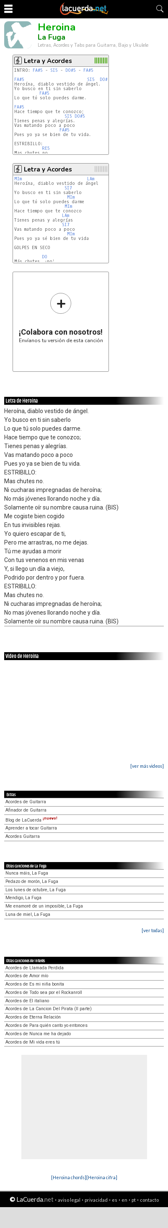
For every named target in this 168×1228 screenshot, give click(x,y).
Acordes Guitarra (22, 836)
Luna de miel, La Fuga (27, 914)
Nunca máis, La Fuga (26, 873)
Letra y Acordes (48, 61)
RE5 (46, 148)
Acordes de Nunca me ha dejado (38, 1033)
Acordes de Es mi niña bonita (34, 984)
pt (134, 1200)
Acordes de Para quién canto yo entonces (46, 1025)
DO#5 (70, 70)
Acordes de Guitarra (25, 801)
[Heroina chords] (68, 1177)
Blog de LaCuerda (31, 820)
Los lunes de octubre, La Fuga (35, 890)
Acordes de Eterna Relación (33, 1017)
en (124, 1200)
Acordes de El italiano (27, 1001)
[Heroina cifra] (101, 1177)
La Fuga (51, 37)
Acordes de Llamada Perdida (34, 968)
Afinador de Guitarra (26, 810)
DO (44, 257)
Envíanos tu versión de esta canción (61, 318)
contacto (149, 1200)
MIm (18, 179)
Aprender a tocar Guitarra (31, 828)
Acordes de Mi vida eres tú (32, 1042)
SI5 (54, 70)
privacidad (96, 1200)
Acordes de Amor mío (26, 975)
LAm (90, 179)
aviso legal (69, 1200)
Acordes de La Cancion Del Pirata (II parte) (48, 1008)
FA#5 (38, 70)
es (114, 1200)
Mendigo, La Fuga (23, 897)
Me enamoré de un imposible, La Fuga (44, 906)
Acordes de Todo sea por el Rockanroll (43, 992)
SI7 (68, 188)
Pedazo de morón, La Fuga (31, 881)
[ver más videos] (147, 766)
